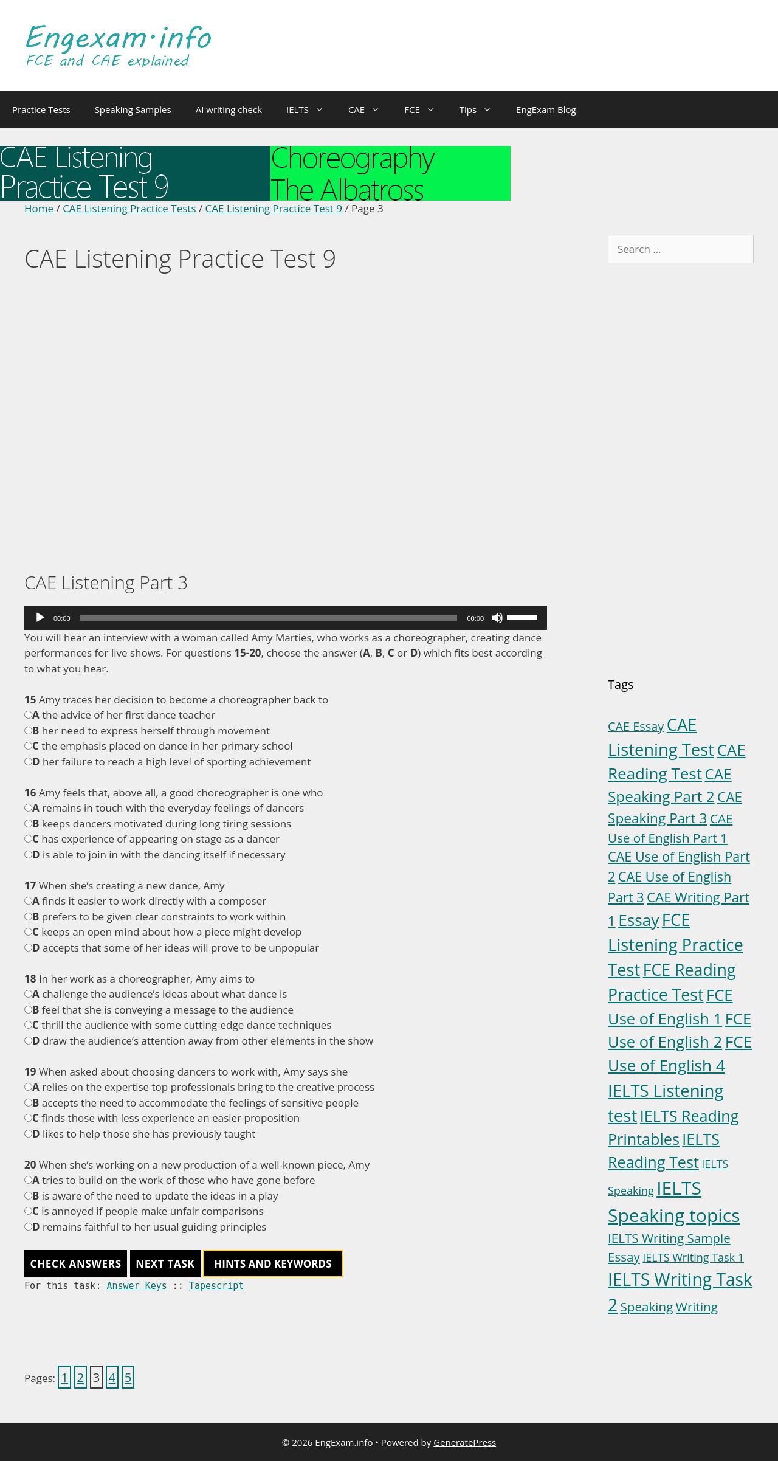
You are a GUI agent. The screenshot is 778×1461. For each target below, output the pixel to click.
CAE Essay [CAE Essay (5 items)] (636, 726)
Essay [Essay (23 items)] (638, 920)
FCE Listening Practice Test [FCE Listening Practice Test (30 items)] (675, 944)
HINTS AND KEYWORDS (272, 1264)
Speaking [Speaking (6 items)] (647, 1306)
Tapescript (216, 1285)
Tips (482, 109)
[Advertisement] (285, 424)
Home (38, 208)
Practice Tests (41, 109)
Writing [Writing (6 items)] (697, 1306)
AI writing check (229, 109)
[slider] (269, 618)
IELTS (311, 109)
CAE (370, 109)
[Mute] (497, 618)
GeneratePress (464, 1442)
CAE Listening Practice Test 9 (273, 208)
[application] (285, 618)
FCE (425, 109)
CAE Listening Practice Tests (129, 208)
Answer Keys (136, 1285)
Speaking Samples (133, 109)
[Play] (40, 618)
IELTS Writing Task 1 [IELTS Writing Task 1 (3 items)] (693, 1257)
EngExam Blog (546, 109)
